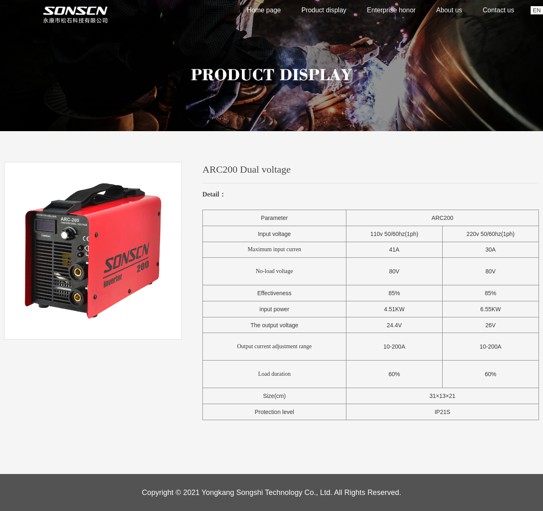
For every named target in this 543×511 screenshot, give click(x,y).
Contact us (498, 10)
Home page (264, 10)
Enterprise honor (391, 10)
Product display (324, 10)
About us (449, 10)
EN (537, 10)
